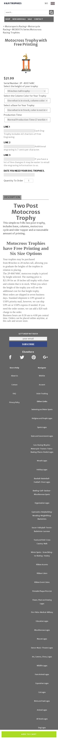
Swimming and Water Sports (41, 410)
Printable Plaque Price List (42, 591)
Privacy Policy (14, 402)
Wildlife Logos (42, 666)
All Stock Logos (42, 719)
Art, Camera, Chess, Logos (42, 657)
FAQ (14, 394)
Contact (38, 19)
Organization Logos (42, 503)
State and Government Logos (42, 436)
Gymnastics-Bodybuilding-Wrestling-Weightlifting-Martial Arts (42, 515)
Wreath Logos (42, 461)
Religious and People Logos (42, 418)
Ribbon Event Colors (42, 582)
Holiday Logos (42, 470)
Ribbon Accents (42, 565)
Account (42, 385)
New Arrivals (19, 19)
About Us (14, 376)
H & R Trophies (13, 3)
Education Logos (42, 621)
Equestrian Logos (42, 683)
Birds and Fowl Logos (42, 701)
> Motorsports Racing (14, 26)
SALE (30, 19)
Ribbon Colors (42, 573)
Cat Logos (42, 692)
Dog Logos (42, 728)
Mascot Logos (42, 639)
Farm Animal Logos (42, 674)
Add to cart (29, 734)
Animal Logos (42, 710)
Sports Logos (42, 427)
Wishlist (42, 376)
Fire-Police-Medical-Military (42, 612)
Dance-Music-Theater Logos (42, 648)
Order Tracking (42, 394)
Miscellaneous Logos (42, 630)
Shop (7, 19)
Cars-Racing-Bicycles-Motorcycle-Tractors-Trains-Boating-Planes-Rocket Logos (42, 448)
